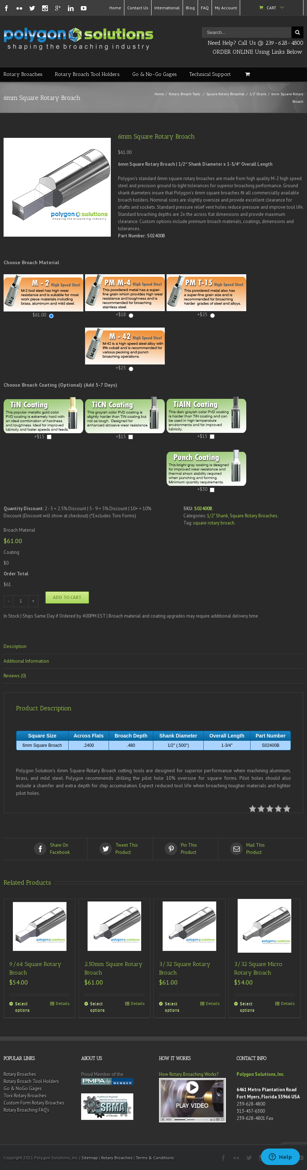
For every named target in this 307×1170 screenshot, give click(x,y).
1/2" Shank (257, 94)
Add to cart (67, 597)
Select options (22, 1006)
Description (15, 646)
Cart (271, 7)
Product (120, 848)
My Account (226, 7)
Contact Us (137, 7)
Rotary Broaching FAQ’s (26, 1110)
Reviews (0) (15, 676)
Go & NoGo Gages (23, 1089)
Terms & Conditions (155, 1157)
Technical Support (210, 74)
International (167, 7)
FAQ (205, 7)
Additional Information (26, 661)
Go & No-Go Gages (154, 74)
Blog (190, 7)
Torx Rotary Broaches (25, 1096)
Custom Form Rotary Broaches (34, 1103)
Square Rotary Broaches (225, 94)
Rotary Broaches (23, 74)
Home (115, 7)
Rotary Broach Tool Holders (87, 74)
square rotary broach (213, 523)
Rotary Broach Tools (184, 94)
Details (63, 1003)
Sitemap (89, 1157)
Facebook (55, 848)
